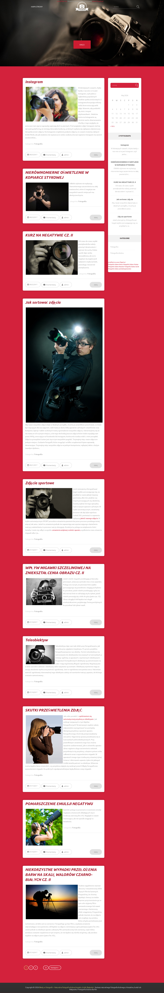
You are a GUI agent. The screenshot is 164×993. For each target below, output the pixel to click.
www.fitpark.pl (97, 1)
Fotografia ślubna (117, 253)
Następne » (55, 968)
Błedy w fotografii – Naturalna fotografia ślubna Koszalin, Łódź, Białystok (66, 987)
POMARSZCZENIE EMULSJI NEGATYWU (59, 804)
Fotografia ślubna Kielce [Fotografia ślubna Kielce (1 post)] (115, 264)
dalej (82, 45)
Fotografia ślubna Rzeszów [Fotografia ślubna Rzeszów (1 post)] (116, 266)
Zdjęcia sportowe (124, 217)
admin (66, 155)
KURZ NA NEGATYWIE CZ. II (125, 182)
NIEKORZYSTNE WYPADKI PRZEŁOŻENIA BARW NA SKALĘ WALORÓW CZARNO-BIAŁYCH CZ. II (61, 874)
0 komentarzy (51, 155)
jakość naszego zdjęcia (89, 518)
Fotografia (114, 247)
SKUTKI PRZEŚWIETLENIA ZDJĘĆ (53, 710)
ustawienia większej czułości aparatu (66, 530)
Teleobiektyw (36, 640)
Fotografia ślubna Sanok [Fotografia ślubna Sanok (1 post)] (132, 266)
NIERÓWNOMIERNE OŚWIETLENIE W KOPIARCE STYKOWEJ (124, 163)
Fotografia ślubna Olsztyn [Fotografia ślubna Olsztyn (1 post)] (130, 264)
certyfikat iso (62, 1)
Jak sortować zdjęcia (124, 199)
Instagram (125, 145)
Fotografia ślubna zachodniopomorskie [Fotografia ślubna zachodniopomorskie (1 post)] (119, 269)
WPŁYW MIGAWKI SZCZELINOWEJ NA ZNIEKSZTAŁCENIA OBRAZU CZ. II (58, 571)
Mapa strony (37, 6)
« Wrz (112, 126)
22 (46, 968)
